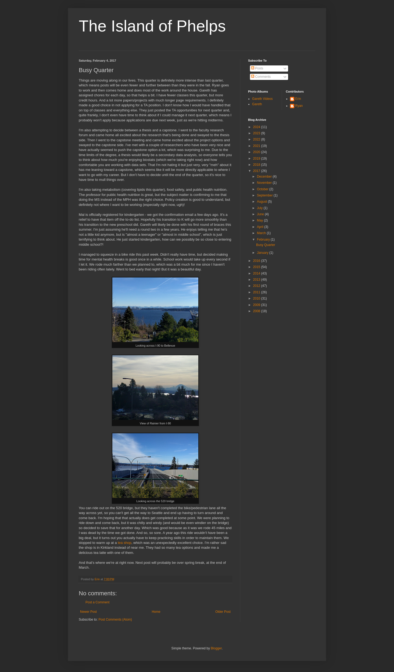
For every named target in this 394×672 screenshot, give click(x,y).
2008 (257, 311)
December (265, 176)
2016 (257, 261)
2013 (257, 280)
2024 (257, 127)
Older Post (223, 612)
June (261, 214)
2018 (257, 165)
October (263, 189)
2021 (257, 146)
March (262, 233)
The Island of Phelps (152, 26)
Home (156, 612)
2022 (257, 139)
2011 (257, 292)
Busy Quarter (265, 245)
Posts (257, 68)
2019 (257, 158)
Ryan (299, 106)
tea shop (124, 543)
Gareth (257, 104)
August (262, 201)
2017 (257, 171)
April (260, 227)
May (260, 220)
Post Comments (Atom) (115, 619)
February (264, 239)
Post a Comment (97, 602)
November (265, 183)
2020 (257, 152)
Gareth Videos (262, 99)
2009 (257, 305)
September (265, 195)
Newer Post (88, 612)
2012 (257, 286)
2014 (257, 273)
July (260, 208)
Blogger (216, 648)
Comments (261, 77)
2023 (257, 133)
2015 (257, 267)
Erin (298, 99)
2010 (257, 298)
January (263, 253)
